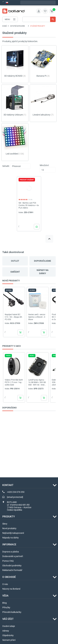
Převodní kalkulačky (11, 612)
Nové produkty (9, 528)
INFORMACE (9, 544)
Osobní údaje (8, 626)
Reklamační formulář (12, 570)
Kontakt (7, 485)
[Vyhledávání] (39, 19)
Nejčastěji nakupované (13, 533)
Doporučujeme (42, 261)
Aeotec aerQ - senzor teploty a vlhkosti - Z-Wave (36, 317)
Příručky (6, 607)
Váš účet (8, 618)
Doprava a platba (10, 551)
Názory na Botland (11, 589)
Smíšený (15, 272)
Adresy (5, 631)
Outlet (15, 261)
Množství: (44, 165)
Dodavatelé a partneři (12, 556)
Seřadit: (6, 166)
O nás (5, 584)
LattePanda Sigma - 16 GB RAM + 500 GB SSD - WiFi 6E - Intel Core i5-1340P (37, 382)
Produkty (8, 516)
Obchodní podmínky (11, 565)
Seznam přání (8, 640)
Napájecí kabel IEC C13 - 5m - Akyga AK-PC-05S (13, 317)
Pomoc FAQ (8, 561)
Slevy (4, 524)
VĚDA (5, 595)
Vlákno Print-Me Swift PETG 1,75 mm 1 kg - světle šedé (14, 382)
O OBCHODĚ (9, 577)
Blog (4, 603)
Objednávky (8, 635)
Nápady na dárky (42, 272)
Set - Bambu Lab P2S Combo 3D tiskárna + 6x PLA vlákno (29, 205)
